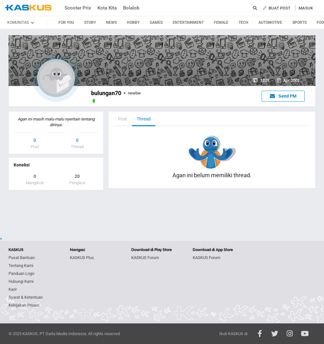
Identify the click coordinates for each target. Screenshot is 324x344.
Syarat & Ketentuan (26, 297)
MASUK (306, 8)
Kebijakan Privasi (24, 305)
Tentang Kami (21, 265)
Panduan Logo (21, 273)
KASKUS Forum (145, 257)
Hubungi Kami (21, 281)
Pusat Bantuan (22, 257)
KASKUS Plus (82, 257)
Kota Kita (107, 8)
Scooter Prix (78, 8)
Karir (13, 289)
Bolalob (131, 8)
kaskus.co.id (28, 8)
